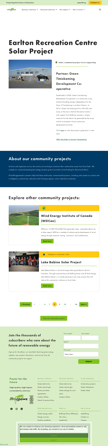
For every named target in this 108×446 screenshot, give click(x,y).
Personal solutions (47, 10)
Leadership (63, 420)
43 (76, 304)
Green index (85, 390)
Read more (47, 241)
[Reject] (54, 440)
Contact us (95, 3)
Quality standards (44, 420)
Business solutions (29, 10)
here (62, 130)
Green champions (87, 387)
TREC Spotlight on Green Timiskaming (71, 139)
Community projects (88, 384)
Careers (84, 420)
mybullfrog (81, 3)
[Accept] (54, 435)
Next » (84, 304)
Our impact (64, 10)
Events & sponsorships (46, 400)
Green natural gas (44, 387)
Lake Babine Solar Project (61, 262)
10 (65, 304)
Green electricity (44, 384)
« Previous (25, 304)
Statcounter (4, 444)
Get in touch (78, 10)
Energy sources (43, 417)
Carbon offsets (43, 397)
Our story (62, 417)
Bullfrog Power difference (68, 414)
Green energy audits (45, 414)
